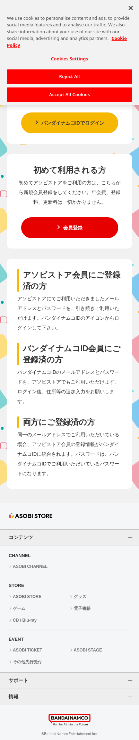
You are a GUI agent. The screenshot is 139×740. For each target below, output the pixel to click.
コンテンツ (21, 537)
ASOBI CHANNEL (30, 566)
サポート (18, 680)
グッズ (80, 596)
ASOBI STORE (27, 596)
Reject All (69, 73)
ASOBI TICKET (27, 650)
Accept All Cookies (69, 90)
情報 (13, 696)
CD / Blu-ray (25, 620)
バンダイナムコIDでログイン (72, 123)
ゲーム (19, 608)
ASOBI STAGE (88, 650)
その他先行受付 (27, 661)
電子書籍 (82, 608)
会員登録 (72, 227)
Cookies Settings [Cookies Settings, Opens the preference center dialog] (69, 55)
